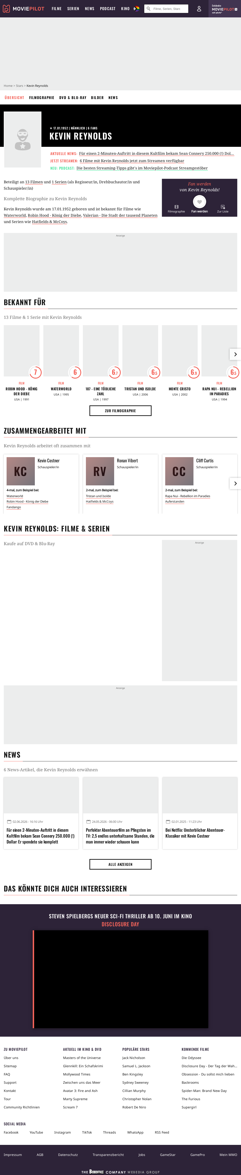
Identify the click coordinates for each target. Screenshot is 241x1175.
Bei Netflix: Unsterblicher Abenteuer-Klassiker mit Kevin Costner (195, 833)
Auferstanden (174, 501)
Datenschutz (68, 1154)
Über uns (11, 1057)
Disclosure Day (120, 924)
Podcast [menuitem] (108, 8)
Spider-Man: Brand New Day (204, 1090)
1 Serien (59, 181)
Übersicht (14, 97)
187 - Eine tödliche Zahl (101, 391)
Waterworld (15, 215)
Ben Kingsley (132, 1074)
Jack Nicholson (133, 1057)
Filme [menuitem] (57, 8)
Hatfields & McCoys (49, 221)
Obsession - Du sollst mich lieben (208, 1074)
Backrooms (190, 1082)
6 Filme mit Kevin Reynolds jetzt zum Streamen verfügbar (132, 160)
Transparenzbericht (108, 1154)
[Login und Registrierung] (199, 9)
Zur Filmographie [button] (120, 410)
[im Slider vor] (235, 354)
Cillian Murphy (134, 1090)
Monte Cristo (180, 388)
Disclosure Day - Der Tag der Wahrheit (209, 1066)
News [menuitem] (89, 8)
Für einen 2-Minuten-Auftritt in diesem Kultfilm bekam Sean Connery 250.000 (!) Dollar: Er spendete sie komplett (40, 836)
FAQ (7, 1074)
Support (10, 1082)
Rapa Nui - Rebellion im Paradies (219, 391)
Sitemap (10, 1066)
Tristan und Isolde (140, 388)
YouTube (36, 1132)
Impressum (13, 1154)
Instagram (62, 1132)
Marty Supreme (75, 1099)
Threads (109, 1132)
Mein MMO (228, 1154)
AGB (40, 1154)
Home (8, 86)
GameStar (168, 1154)
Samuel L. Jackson (136, 1066)
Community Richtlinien (22, 1107)
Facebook (11, 1132)
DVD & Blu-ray (73, 97)
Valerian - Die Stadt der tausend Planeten (120, 215)
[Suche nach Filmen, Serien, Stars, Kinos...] (166, 8)
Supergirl (189, 1107)
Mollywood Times (76, 1074)
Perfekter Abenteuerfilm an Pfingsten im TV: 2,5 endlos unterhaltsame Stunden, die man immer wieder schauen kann (120, 836)
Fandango (14, 507)
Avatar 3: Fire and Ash (80, 1090)
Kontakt (10, 1090)
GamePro (197, 1154)
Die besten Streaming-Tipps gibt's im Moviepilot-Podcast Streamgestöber (142, 168)
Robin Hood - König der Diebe (54, 215)
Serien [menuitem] (73, 8)
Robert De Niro (134, 1107)
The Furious (191, 1099)
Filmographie (42, 97)
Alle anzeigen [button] (120, 864)
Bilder (97, 97)
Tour (7, 1099)
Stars (19, 86)
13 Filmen (34, 181)
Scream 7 (70, 1107)
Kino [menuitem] (125, 8)
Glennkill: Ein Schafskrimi (83, 1066)
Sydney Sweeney (135, 1082)
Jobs (142, 1154)
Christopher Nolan (137, 1099)
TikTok (87, 1132)
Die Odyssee (191, 1057)
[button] (176, 209)
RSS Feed (162, 1132)
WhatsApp (135, 1132)
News (113, 97)
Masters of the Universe (82, 1057)
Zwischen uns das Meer (81, 1082)
